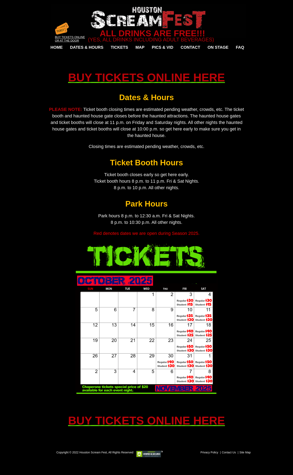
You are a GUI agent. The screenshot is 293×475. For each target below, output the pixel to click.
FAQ (240, 47)
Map (140, 47)
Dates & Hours (86, 47)
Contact (190, 47)
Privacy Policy (209, 452)
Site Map (245, 452)
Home (56, 47)
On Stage (218, 47)
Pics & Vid (162, 47)
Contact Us (229, 452)
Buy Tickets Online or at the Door (70, 37)
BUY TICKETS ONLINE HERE (146, 77)
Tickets (119, 47)
